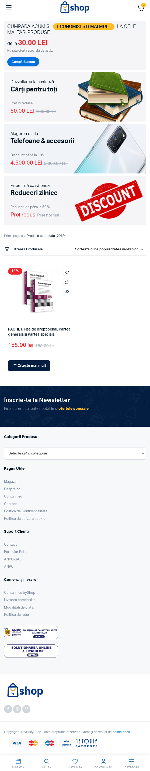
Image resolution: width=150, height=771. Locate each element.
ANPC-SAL (12, 559)
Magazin (10, 482)
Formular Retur (16, 552)
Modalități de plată (19, 607)
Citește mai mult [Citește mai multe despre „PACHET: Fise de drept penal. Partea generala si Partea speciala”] (29, 366)
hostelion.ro (121, 732)
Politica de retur (16, 615)
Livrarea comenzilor (19, 600)
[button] (66, 272)
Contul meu (13, 496)
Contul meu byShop (19, 593)
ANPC (8, 567)
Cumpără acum (23, 61)
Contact (10, 504)
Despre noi (12, 489)
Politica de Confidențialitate (25, 511)
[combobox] (75, 453)
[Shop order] (110, 249)
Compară (66, 282)
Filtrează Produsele (23, 249)
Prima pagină (13, 235)
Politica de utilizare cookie (24, 519)
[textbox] (27, 453)
